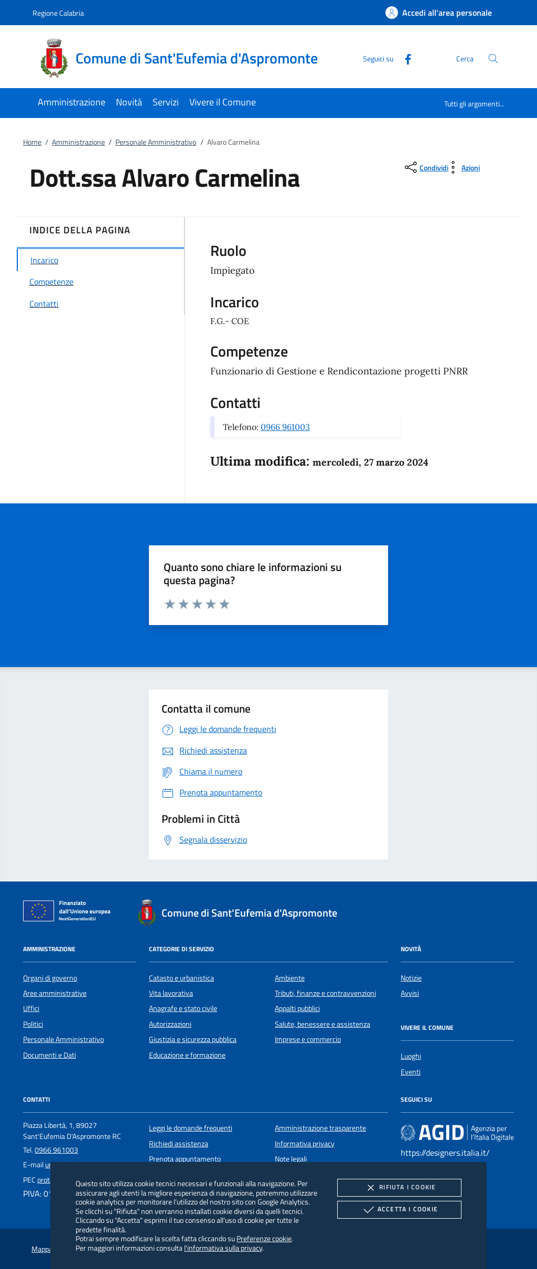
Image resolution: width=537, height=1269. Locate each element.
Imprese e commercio (308, 1039)
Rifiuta (399, 1187)
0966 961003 (285, 427)
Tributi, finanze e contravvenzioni (325, 993)
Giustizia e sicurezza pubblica (193, 1039)
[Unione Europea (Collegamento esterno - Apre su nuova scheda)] (69, 913)
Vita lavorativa (171, 993)
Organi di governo (50, 978)
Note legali (291, 1159)
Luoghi (411, 1056)
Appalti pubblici (297, 1008)
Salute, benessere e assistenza (322, 1024)
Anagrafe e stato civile (183, 1008)
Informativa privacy (305, 1143)
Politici (33, 1024)
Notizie (411, 978)
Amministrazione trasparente (320, 1128)
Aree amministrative (55, 993)
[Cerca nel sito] (493, 58)
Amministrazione (78, 142)
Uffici (31, 1008)
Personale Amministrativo (155, 142)
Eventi (411, 1072)
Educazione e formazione (187, 1055)
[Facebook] (403, 58)
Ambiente (290, 978)
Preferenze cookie (264, 1238)
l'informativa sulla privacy (223, 1247)
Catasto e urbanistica (181, 978)
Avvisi (410, 993)
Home (32, 142)
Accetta (399, 1209)
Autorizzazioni (170, 1024)
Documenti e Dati (49, 1055)
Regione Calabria (58, 12)
